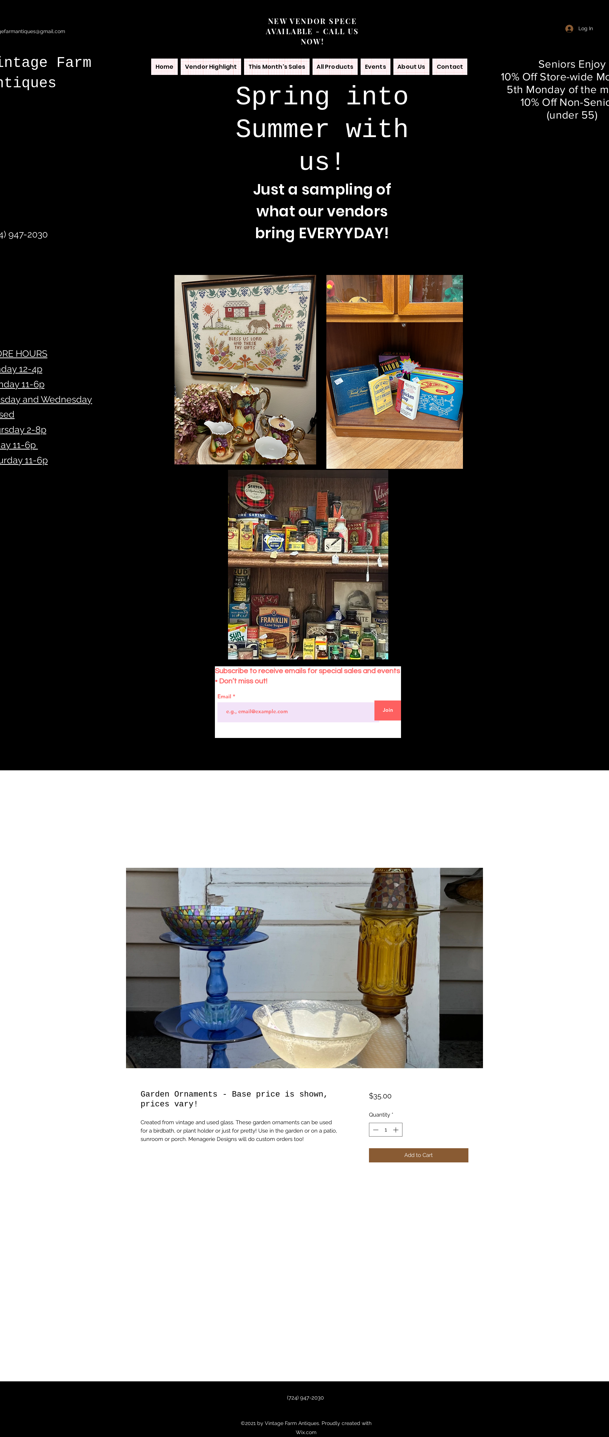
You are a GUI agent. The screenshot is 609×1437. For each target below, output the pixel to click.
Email (225, 696)
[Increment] (396, 1130)
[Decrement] (375, 1130)
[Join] (387, 710)
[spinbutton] (386, 1130)
